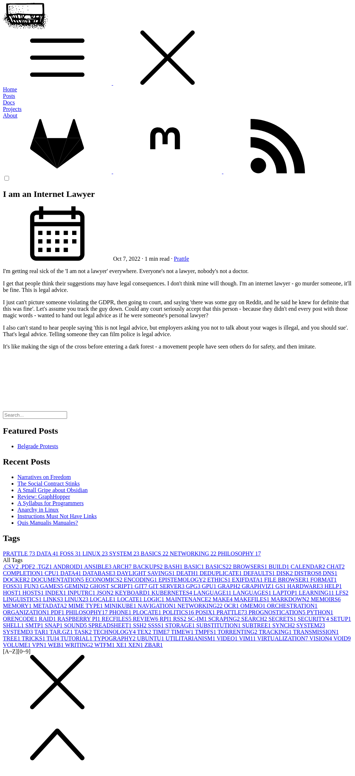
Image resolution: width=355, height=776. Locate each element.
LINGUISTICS (23, 599)
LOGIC (155, 599)
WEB (56, 645)
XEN (136, 645)
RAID (48, 619)
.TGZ (44, 567)
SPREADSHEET (110, 625)
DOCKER (17, 580)
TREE (12, 638)
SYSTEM (125, 553)
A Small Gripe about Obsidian (52, 490)
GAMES (52, 586)
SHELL (14, 625)
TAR (41, 632)
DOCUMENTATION (58, 580)
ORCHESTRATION (292, 606)
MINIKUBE (121, 606)
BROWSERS (250, 567)
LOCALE (103, 599)
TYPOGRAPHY (115, 638)
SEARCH (254, 619)
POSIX (205, 612)
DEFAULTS (259, 573)
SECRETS (282, 619)
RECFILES (117, 619)
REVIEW (146, 619)
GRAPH (230, 586)
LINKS (54, 599)
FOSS (71, 553)
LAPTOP (286, 593)
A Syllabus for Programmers (50, 503)
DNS (330, 573)
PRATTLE (19, 553)
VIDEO (227, 638)
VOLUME (17, 645)
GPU (210, 586)
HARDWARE (306, 586)
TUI (53, 638)
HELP (333, 586)
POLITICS (179, 612)
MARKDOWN (291, 599)
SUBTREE (257, 625)
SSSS (156, 625)
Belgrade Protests (37, 446)
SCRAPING (224, 619)
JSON (106, 593)
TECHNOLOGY (115, 632)
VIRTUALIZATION (283, 638)
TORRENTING (238, 632)
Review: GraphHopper (43, 497)
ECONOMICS (104, 580)
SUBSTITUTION (219, 625)
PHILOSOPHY (239, 553)
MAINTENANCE (189, 599)
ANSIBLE (98, 567)
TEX (145, 632)
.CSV (11, 567)
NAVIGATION (157, 606)
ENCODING (141, 580)
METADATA (50, 606)
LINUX (95, 553)
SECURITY (314, 619)
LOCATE (130, 599)
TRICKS (34, 638)
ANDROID (68, 567)
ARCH (122, 567)
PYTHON (320, 612)
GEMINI (77, 586)
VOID (342, 638)
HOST (12, 593)
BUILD (280, 567)
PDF (58, 612)
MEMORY (18, 606)
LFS (341, 593)
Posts (9, 96)
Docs (9, 102)
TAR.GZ (62, 632)
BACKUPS (148, 567)
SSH (140, 625)
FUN (32, 586)
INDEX (56, 593)
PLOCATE (147, 612)
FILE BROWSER (287, 580)
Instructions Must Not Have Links (57, 516)
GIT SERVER (167, 586)
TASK (83, 632)
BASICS (155, 553)
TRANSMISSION (316, 632)
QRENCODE (21, 619)
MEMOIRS (326, 599)
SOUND (76, 625)
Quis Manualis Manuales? (47, 523)
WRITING (79, 645)
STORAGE (181, 625)
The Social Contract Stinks (48, 483)
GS (281, 586)
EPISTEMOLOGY (182, 580)
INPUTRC (81, 593)
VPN (40, 645)
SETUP (340, 619)
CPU (52, 573)
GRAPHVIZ (259, 586)
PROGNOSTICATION (277, 612)
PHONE (121, 612)
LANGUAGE (213, 593)
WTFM (105, 645)
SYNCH (284, 625)
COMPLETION (24, 573)
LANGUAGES (253, 593)
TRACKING (276, 632)
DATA (48, 553)
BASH (174, 567)
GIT (142, 586)
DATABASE (100, 573)
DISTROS (308, 573)
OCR (232, 606)
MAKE (223, 599)
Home (10, 89)
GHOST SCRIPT (112, 586)
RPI (166, 619)
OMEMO (253, 606)
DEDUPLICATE (221, 573)
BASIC (194, 567)
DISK (285, 573)
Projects (12, 109)
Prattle (181, 259)
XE (122, 645)
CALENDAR (309, 567)
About (10, 115)
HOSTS (33, 593)
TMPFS (206, 632)
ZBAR (153, 645)
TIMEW (183, 632)
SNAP (54, 625)
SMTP (35, 625)
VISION (321, 638)
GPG (194, 586)
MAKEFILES (252, 599)
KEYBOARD (133, 593)
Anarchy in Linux (38, 510)
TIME (162, 632)
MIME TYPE (86, 606)
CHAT (336, 567)
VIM (248, 638)
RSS (180, 619)
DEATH (187, 573)
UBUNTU (151, 638)
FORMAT (323, 580)
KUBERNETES (173, 593)
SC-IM (198, 619)
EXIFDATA (248, 580)
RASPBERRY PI (79, 619)
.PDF (28, 567)
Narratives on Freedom (44, 477)
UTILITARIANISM (190, 638)
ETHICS (219, 580)
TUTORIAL (77, 638)
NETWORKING (194, 553)
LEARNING (317, 593)
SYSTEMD (18, 632)
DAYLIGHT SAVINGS (146, 573)
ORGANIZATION (27, 612)
